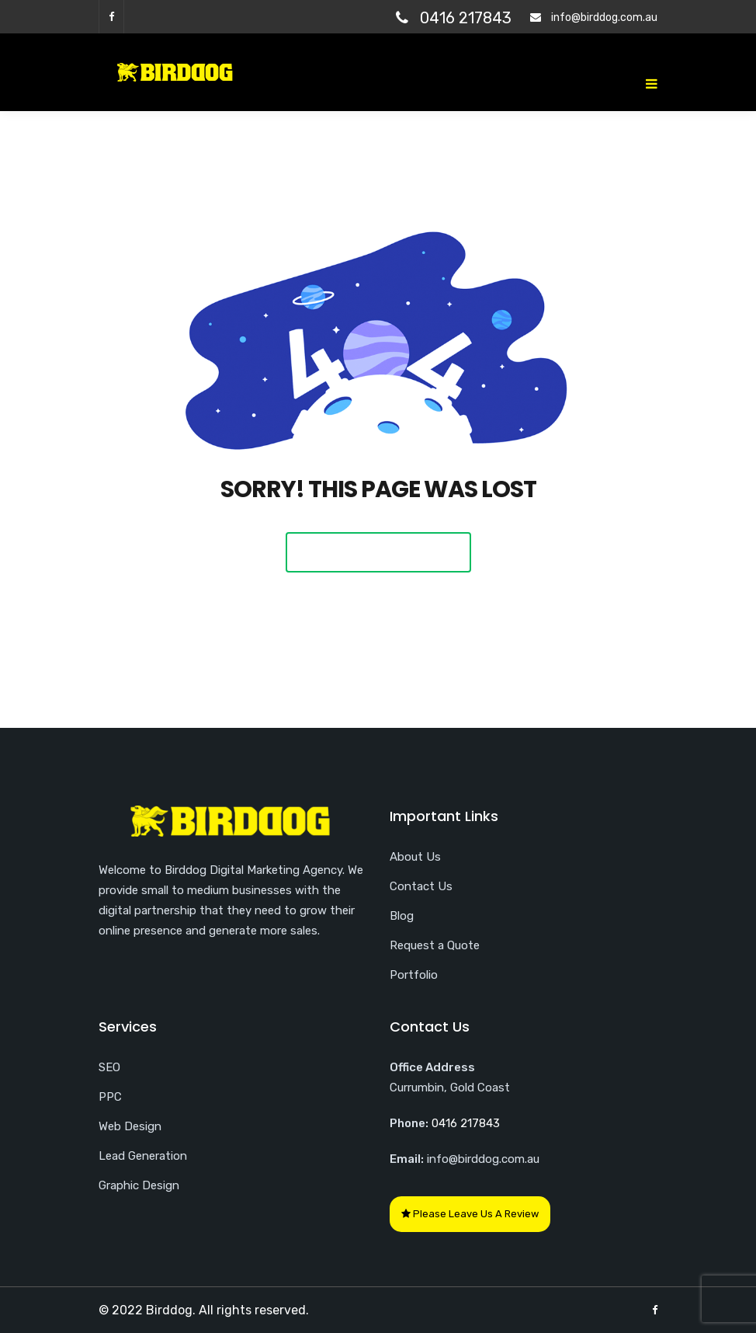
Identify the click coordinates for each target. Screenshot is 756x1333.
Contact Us (421, 886)
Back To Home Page (378, 552)
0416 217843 (466, 18)
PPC (110, 1097)
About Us (415, 857)
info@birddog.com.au (604, 17)
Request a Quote (435, 945)
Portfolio (414, 975)
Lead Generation (143, 1156)
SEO (109, 1067)
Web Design (130, 1126)
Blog (402, 916)
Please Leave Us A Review (470, 1214)
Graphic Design (139, 1185)
